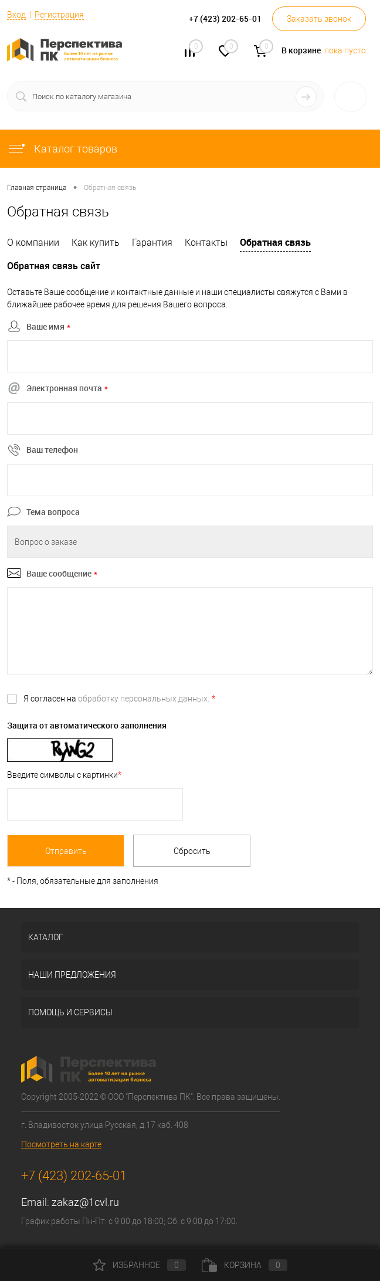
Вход (16, 14)
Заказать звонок (319, 18)
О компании (33, 242)
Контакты (206, 242)
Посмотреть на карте (61, 1144)
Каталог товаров (62, 149)
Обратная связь (275, 242)
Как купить (96, 242)
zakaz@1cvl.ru (85, 1202)
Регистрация (59, 14)
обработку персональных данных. (143, 698)
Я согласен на (119, 698)
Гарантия (152, 242)
